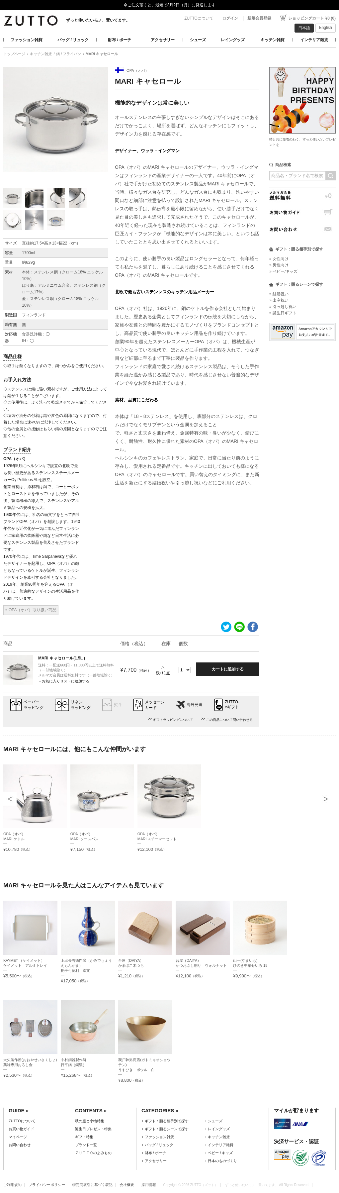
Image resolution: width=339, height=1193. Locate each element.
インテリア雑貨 (314, 40)
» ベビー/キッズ (283, 271)
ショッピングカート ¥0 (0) (312, 18)
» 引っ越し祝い (283, 306)
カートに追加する (228, 669)
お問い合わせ (302, 229)
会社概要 (127, 1185)
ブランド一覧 (86, 1145)
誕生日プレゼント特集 (93, 1129)
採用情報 (148, 1185)
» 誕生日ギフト (283, 313)
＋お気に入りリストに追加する (63, 681)
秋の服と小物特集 (89, 1121)
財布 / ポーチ (119, 40)
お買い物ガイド (302, 212)
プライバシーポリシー (47, 1185)
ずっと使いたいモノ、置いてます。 (98, 20)
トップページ (14, 54)
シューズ (198, 40)
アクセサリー (163, 40)
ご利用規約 (12, 1185)
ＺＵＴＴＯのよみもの (93, 1153)
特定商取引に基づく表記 (92, 1185)
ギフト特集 (84, 1137)
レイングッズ (233, 40)
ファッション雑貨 (26, 40)
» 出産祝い (279, 300)
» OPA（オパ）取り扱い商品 (30, 610)
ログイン (230, 18)
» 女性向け (279, 258)
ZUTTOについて (198, 18)
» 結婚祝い (279, 294)
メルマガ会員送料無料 (302, 195)
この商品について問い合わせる (229, 720)
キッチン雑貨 (273, 40)
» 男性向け (279, 265)
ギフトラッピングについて (173, 720)
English (325, 27)
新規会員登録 (259, 18)
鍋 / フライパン (68, 54)
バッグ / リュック (73, 40)
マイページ (18, 1137)
